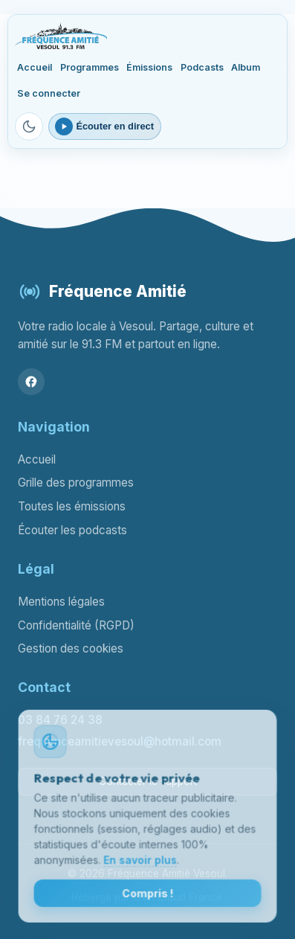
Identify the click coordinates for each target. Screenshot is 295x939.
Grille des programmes (76, 482)
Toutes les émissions (72, 506)
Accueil (34, 67)
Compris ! (147, 895)
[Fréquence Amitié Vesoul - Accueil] (60, 35)
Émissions (149, 67)
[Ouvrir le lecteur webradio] (104, 126)
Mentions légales (61, 602)
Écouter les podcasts (72, 530)
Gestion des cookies (70, 648)
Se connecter (48, 93)
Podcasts (202, 67)
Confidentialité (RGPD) (76, 625)
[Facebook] (31, 381)
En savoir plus (140, 862)
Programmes (89, 67)
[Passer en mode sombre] (29, 126)
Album (245, 67)
